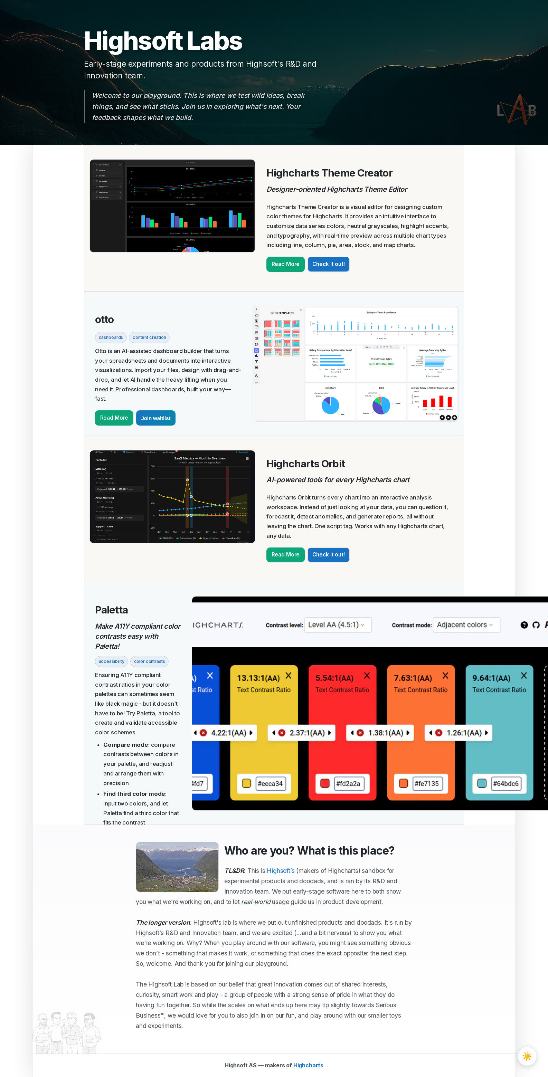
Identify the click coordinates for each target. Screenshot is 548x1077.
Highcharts (308, 1065)
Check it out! (328, 264)
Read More (286, 264)
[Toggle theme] (527, 1056)
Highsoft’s (280, 870)
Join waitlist (155, 418)
